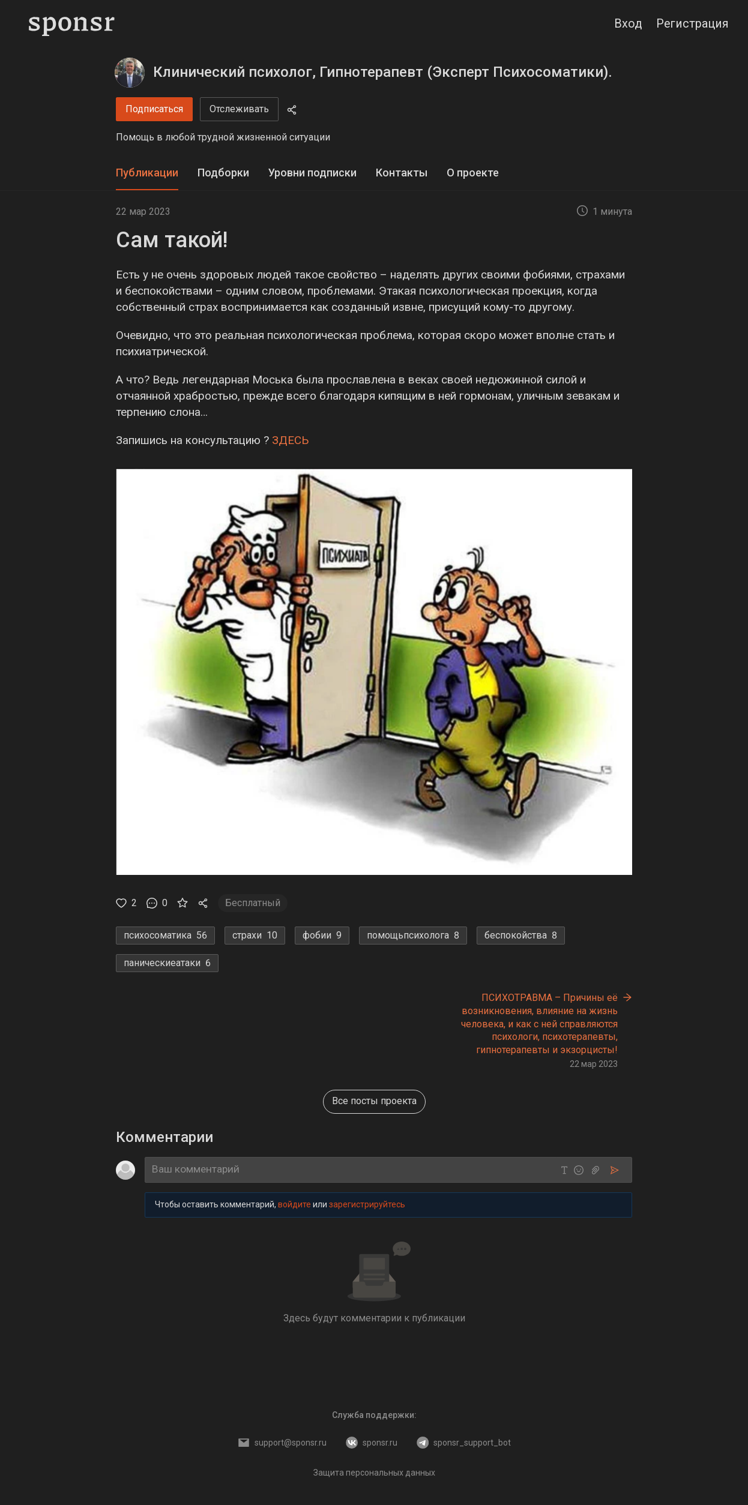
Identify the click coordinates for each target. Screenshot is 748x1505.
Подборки (223, 172)
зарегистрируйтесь (367, 1204)
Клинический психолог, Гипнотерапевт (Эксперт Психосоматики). (382, 72)
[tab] (147, 173)
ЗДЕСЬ (290, 440)
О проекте (473, 172)
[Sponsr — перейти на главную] (71, 24)
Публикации (147, 172)
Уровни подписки (312, 172)
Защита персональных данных (374, 1472)
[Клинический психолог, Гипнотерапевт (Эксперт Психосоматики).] (130, 73)
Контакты (401, 172)
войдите (294, 1204)
